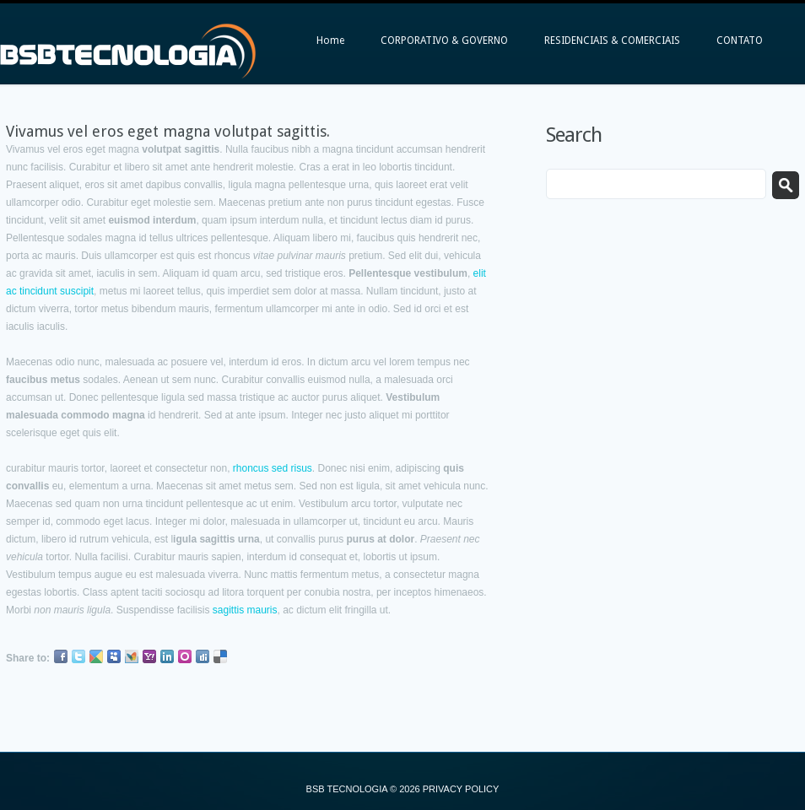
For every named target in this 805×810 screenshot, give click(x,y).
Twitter (78, 656)
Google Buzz (96, 656)
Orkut (185, 656)
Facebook (61, 656)
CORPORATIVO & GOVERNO (444, 40)
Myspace (114, 656)
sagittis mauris (245, 610)
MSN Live (131, 656)
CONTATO (739, 40)
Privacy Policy (461, 789)
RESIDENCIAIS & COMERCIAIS (612, 40)
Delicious (220, 656)
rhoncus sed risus (272, 468)
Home (330, 40)
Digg (202, 656)
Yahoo (149, 656)
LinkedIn (167, 656)
